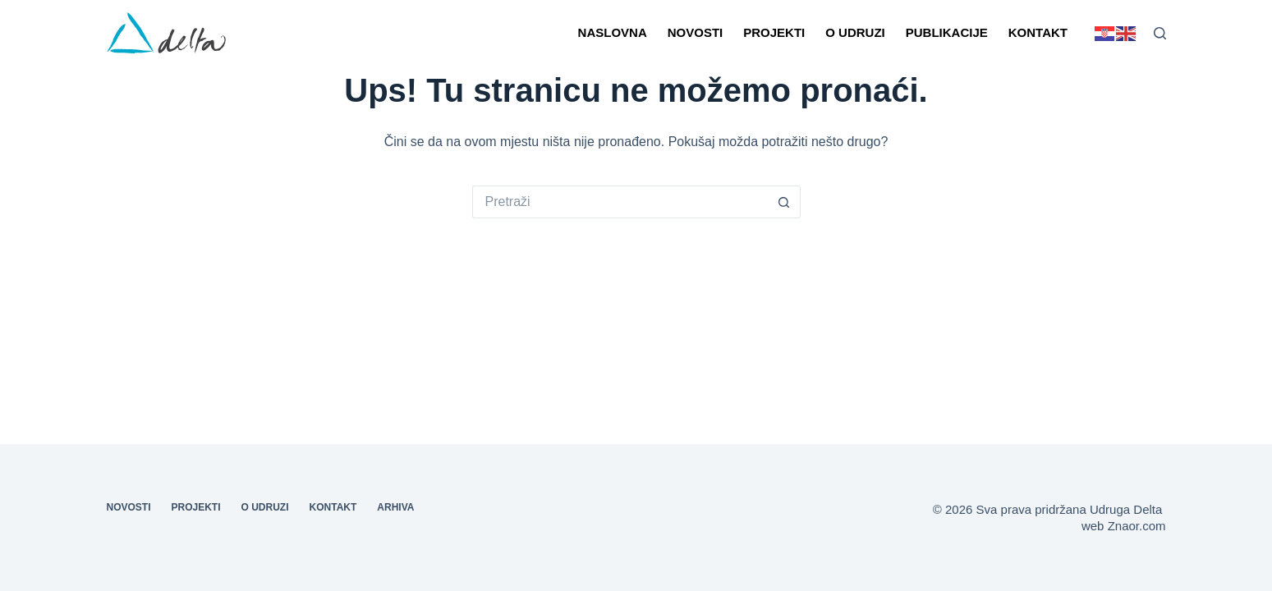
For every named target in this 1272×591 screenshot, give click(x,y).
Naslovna (612, 32)
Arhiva (395, 507)
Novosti (695, 32)
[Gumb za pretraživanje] (784, 202)
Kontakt (1038, 32)
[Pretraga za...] (620, 202)
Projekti (774, 32)
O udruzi (855, 32)
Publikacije (947, 32)
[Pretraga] (1160, 33)
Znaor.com (1137, 526)
